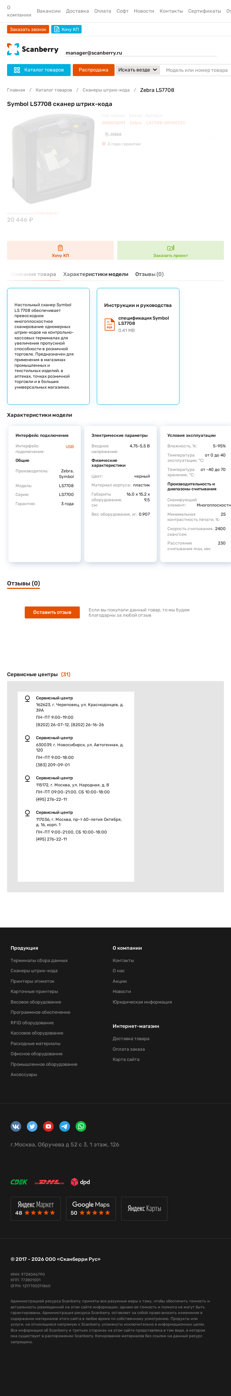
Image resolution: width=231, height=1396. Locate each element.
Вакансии (49, 11)
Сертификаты (204, 11)
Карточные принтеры (34, 991)
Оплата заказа (129, 1049)
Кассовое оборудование (37, 1033)
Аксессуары (24, 1074)
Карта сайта (126, 1059)
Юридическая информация (142, 1002)
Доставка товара (131, 1038)
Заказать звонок (28, 29)
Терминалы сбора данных (39, 960)
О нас (119, 970)
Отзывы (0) (149, 274)
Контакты (171, 11)
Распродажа (93, 70)
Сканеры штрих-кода (106, 90)
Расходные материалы (35, 1043)
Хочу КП (66, 29)
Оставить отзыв (52, 612)
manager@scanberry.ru (94, 53)
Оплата (102, 11)
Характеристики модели (95, 274)
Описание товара (33, 274)
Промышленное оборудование (44, 1064)
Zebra (136, 122)
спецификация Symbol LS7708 (145, 324)
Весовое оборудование (36, 1002)
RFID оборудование (32, 1022)
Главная (16, 90)
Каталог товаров (54, 90)
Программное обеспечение (40, 1012)
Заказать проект (170, 250)
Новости (144, 11)
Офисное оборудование (37, 1053)
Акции (120, 981)
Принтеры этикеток (32, 981)
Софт (123, 11)
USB (70, 446)
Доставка (77, 11)
